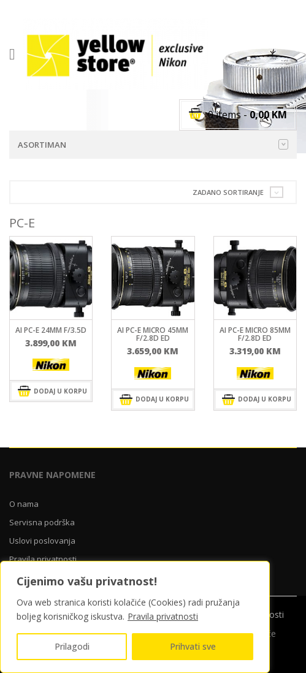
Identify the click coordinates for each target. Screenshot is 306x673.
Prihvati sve (193, 646)
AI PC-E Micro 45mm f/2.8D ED (152, 334)
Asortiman (153, 144)
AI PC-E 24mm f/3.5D (50, 330)
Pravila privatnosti (163, 616)
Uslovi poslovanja (42, 540)
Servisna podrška (42, 522)
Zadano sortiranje (228, 192)
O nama (24, 503)
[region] (135, 617)
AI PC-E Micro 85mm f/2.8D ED (255, 334)
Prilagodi (72, 646)
